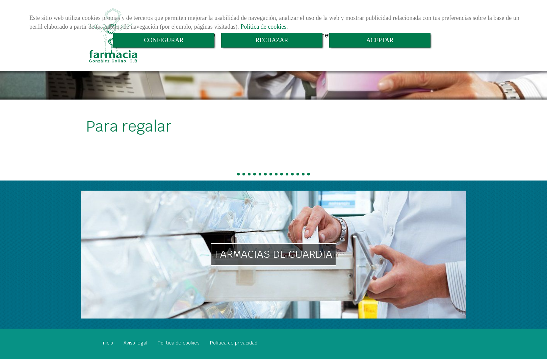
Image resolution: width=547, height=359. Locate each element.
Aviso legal (135, 343)
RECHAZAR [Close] (271, 40)
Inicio (107, 343)
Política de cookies (263, 26)
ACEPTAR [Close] (380, 40)
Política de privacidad (233, 343)
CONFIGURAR (163, 40)
